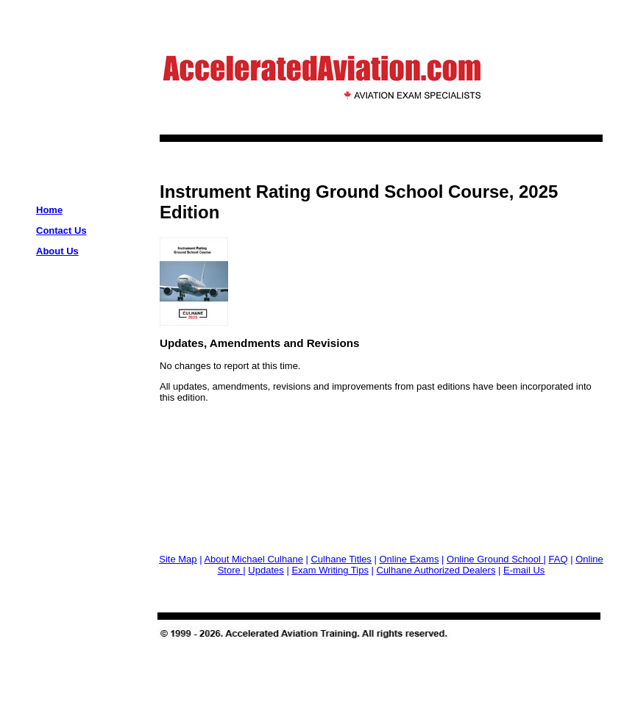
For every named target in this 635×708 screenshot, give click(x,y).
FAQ (558, 559)
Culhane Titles (341, 559)
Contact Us (61, 230)
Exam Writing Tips (330, 570)
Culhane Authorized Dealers (436, 570)
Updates (265, 570)
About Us (57, 251)
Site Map (177, 559)
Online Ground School (495, 559)
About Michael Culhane (253, 559)
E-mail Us (523, 570)
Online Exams (409, 559)
